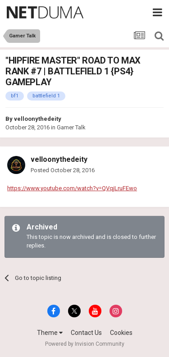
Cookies (121, 332)
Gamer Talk (71, 127)
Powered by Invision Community (84, 344)
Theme (50, 332)
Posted (63, 170)
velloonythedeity (37, 118)
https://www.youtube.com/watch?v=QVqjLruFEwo (72, 188)
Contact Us (86, 332)
